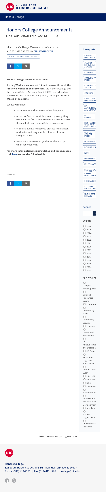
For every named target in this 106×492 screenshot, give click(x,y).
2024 (89, 233)
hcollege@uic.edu (70, 471)
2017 (89, 256)
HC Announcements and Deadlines (23, 56)
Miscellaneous (91, 164)
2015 (89, 263)
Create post (28, 36)
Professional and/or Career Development (91, 173)
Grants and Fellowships (90, 99)
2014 (89, 267)
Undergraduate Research (92, 195)
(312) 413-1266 (47, 471)
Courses (88, 93)
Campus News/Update (90, 56)
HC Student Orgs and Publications (91, 125)
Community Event (90, 79)
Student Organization (91, 187)
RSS (41, 436)
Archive (42, 36)
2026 (89, 226)
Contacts (71, 436)
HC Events (87, 116)
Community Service (90, 86)
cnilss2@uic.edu (43, 51)
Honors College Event (88, 134)
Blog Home (12, 36)
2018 (89, 253)
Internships (90, 147)
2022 (89, 239)
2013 (89, 270)
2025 (89, 229)
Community (90, 72)
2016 (89, 260)
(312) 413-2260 (21, 471)
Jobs (86, 153)
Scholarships (91, 181)
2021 (89, 243)
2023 (89, 236)
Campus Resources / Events (89, 65)
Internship (89, 141)
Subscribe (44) (54, 436)
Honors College (14, 16)
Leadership (89, 158)
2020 (89, 246)
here (14, 154)
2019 (89, 250)
